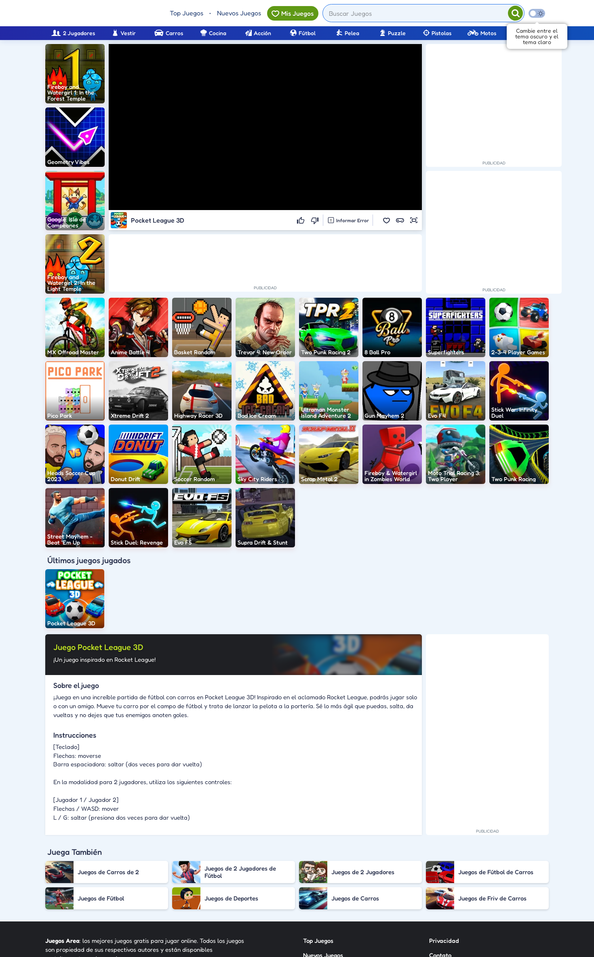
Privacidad (444, 858)
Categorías (318, 887)
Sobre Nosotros (324, 901)
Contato (440, 872)
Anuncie (440, 901)
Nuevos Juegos (239, 13)
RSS (434, 887)
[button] (386, 220)
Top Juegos (186, 13)
